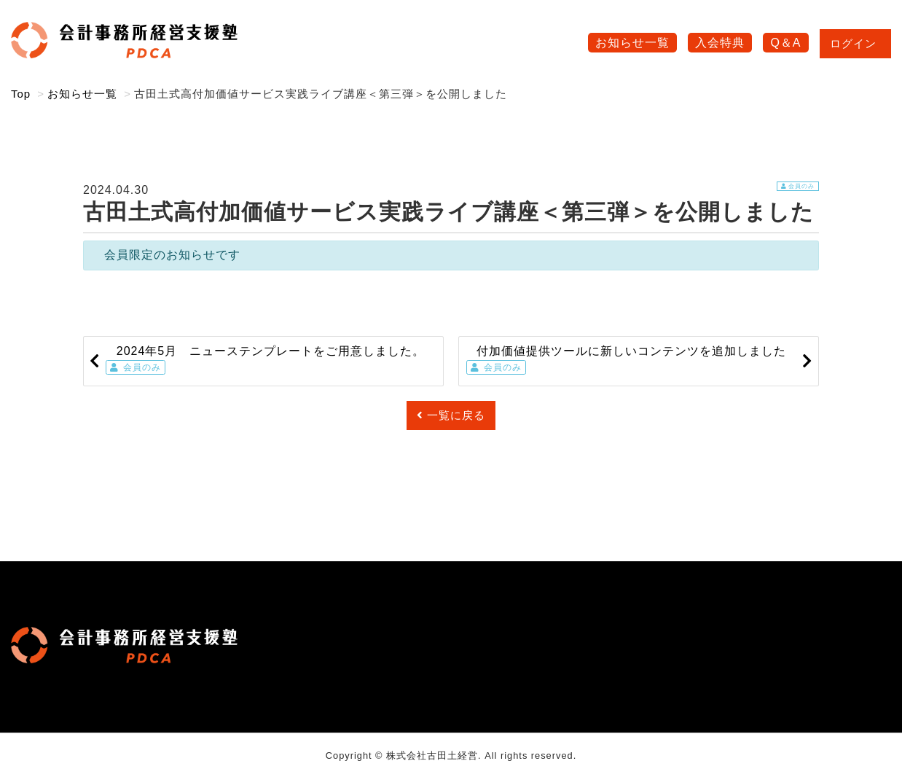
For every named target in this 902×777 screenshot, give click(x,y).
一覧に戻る (451, 415)
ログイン (855, 43)
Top (21, 93)
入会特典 (720, 42)
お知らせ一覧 (632, 42)
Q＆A (785, 42)
